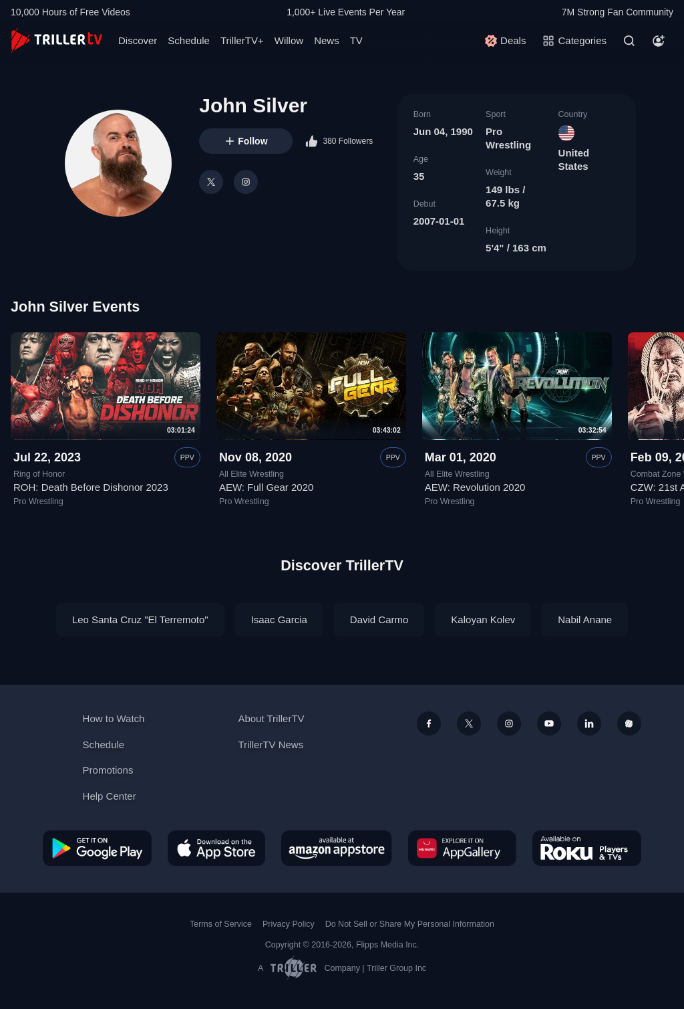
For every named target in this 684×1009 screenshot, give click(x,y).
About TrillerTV (271, 718)
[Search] (629, 40)
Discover (137, 40)
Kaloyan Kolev (483, 619)
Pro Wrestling (38, 501)
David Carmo (379, 619)
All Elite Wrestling (251, 474)
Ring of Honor (39, 474)
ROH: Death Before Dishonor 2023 (90, 487)
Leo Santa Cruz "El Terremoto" (140, 619)
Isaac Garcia (279, 619)
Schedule (189, 40)
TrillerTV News (270, 744)
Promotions (108, 770)
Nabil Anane (585, 619)
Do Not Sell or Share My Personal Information (409, 924)
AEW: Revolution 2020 (475, 487)
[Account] (658, 40)
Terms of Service (221, 924)
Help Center (109, 796)
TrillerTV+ (242, 40)
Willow (289, 40)
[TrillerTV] (56, 40)
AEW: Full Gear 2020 (266, 487)
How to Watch (114, 718)
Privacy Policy (289, 924)
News (326, 40)
